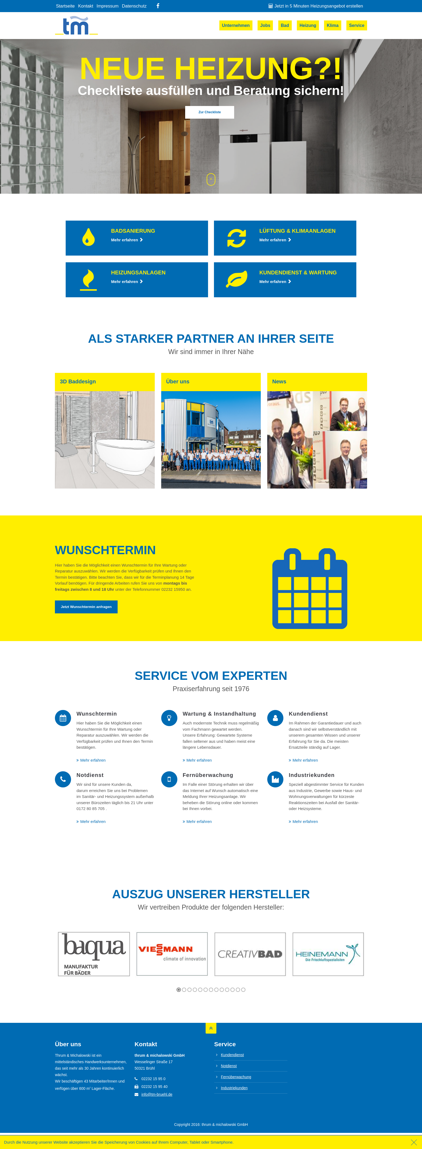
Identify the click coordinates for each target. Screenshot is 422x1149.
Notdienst (229, 1066)
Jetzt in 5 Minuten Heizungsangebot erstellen (319, 5)
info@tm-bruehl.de (157, 1094)
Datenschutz (134, 5)
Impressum (108, 5)
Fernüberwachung (236, 1077)
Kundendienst (232, 1055)
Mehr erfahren (124, 240)
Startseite (65, 5)
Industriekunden (234, 1088)
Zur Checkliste (210, 112)
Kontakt (85, 5)
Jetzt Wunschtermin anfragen (86, 607)
